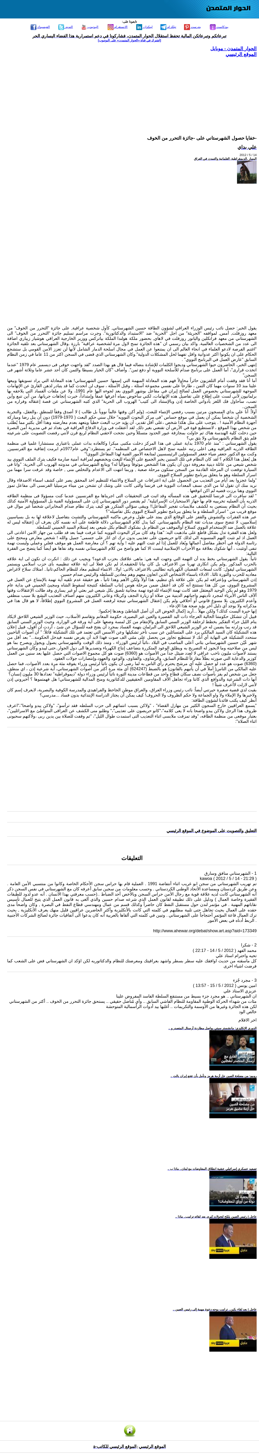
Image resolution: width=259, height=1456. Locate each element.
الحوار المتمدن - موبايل (233, 48)
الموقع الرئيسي (241, 54)
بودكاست (219, 27)
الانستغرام (118, 27)
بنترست (192, 27)
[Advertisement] (132, 90)
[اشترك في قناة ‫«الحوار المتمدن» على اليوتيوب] (129, 40)
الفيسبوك (40, 27)
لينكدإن (144, 27)
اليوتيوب (90, 27)
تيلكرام (168, 27)
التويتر (65, 27)
